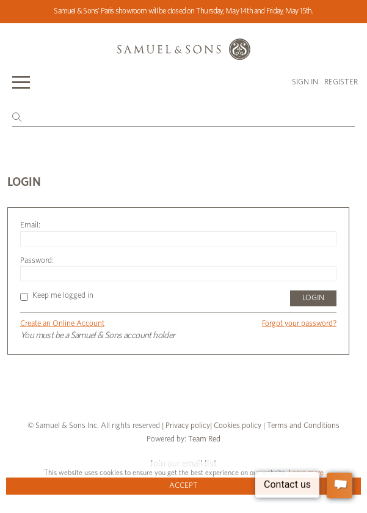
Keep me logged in (56, 296)
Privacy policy (187, 426)
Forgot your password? (299, 324)
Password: (37, 261)
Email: (30, 225)
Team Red (204, 439)
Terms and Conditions (302, 426)
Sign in (305, 82)
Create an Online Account (62, 324)
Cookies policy (237, 426)
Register (341, 82)
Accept (183, 486)
